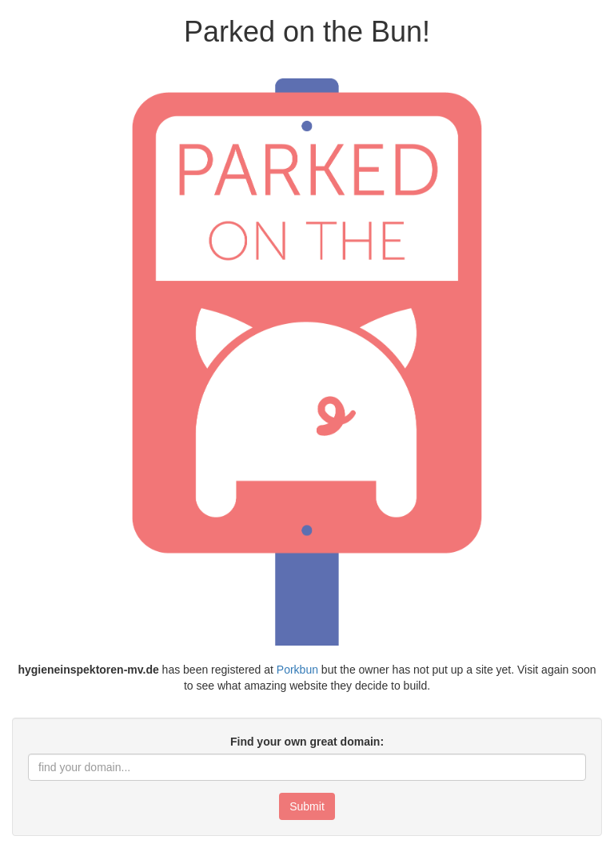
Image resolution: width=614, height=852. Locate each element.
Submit (307, 806)
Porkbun (297, 669)
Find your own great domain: (307, 741)
